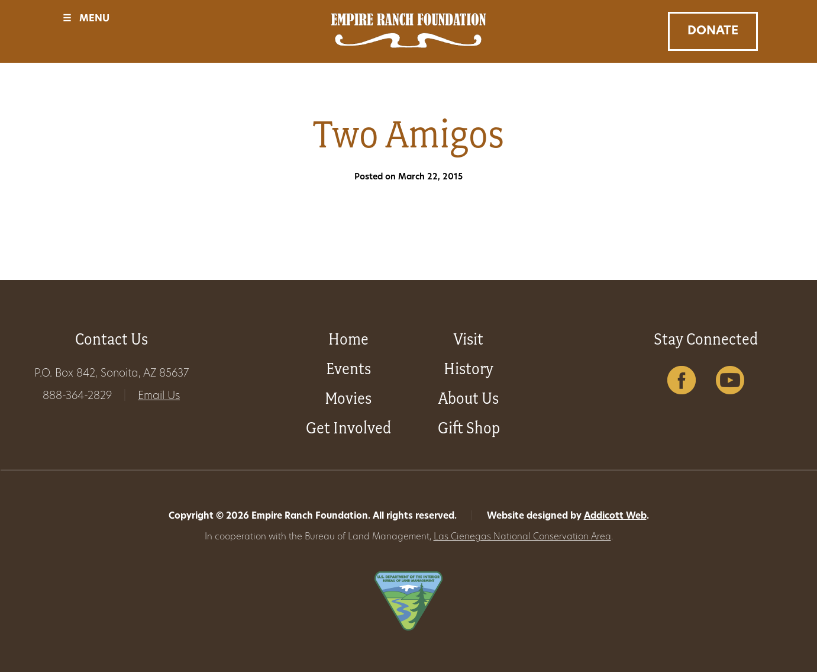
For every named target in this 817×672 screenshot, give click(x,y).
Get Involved (348, 428)
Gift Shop (469, 428)
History (468, 368)
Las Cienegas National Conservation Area (522, 537)
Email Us (159, 396)
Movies (348, 398)
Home (348, 339)
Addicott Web (615, 516)
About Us (468, 398)
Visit (468, 339)
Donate (712, 31)
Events (348, 368)
